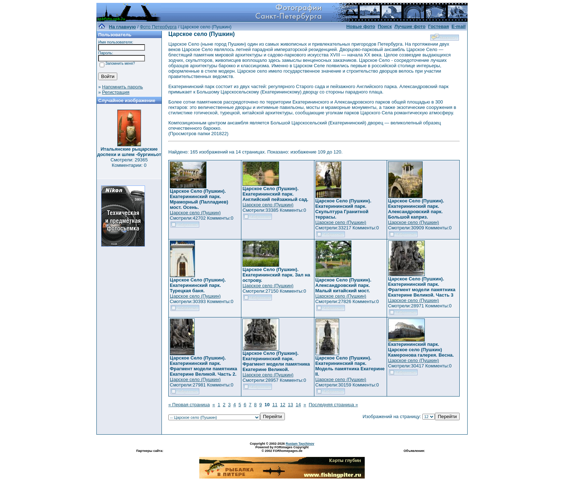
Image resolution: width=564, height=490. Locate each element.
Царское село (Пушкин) (195, 212)
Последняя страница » (333, 404)
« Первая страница (189, 404)
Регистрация (115, 92)
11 (274, 404)
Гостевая (438, 26)
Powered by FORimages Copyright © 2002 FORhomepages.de (282, 449)
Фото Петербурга (158, 26)
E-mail (458, 26)
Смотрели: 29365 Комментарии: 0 (128, 162)
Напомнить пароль (122, 87)
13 (290, 404)
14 (298, 404)
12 (282, 404)
